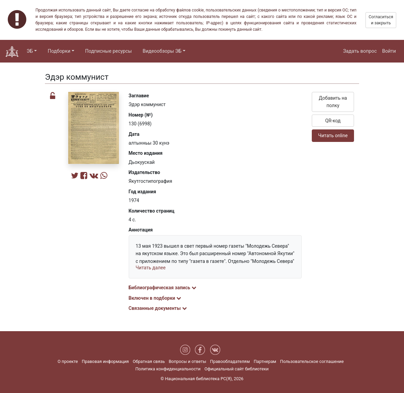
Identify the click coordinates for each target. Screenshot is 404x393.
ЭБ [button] (30, 51)
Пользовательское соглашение (312, 361)
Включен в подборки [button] (155, 298)
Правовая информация (105, 361)
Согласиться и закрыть (381, 20)
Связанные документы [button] (158, 308)
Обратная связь (149, 361)
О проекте (68, 361)
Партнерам (265, 361)
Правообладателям (230, 361)
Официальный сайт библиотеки (236, 368)
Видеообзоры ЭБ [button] (162, 51)
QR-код (333, 120)
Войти (389, 51)
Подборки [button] (59, 51)
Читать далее (151, 267)
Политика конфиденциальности (168, 368)
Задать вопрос (360, 51)
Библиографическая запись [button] (162, 287)
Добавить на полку (333, 101)
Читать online (333, 135)
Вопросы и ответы (187, 361)
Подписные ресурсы (108, 51)
